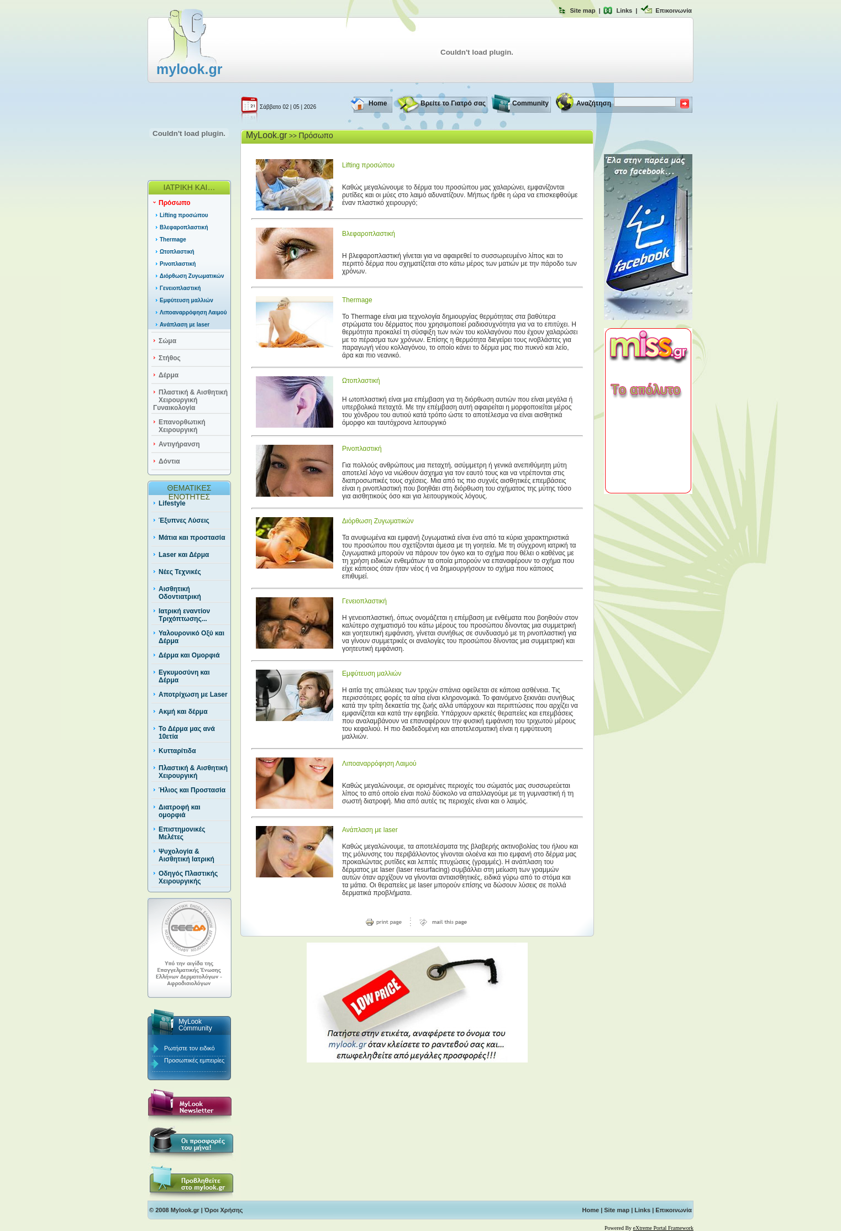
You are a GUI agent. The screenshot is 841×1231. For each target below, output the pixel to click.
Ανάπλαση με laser (184, 325)
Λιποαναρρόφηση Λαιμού (193, 312)
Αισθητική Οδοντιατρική (180, 593)
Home (378, 103)
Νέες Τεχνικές (180, 572)
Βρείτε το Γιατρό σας (453, 103)
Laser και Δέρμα (184, 555)
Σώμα (167, 341)
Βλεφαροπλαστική (184, 227)
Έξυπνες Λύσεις (184, 520)
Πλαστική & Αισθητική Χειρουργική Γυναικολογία (190, 400)
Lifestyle (172, 503)
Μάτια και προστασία (192, 537)
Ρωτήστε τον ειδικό (189, 1048)
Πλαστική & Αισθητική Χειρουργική (193, 772)
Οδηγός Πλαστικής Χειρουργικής (188, 877)
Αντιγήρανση (179, 444)
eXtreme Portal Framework (663, 1228)
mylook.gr (189, 69)
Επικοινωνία (673, 10)
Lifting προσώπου (184, 215)
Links (624, 10)
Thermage (173, 239)
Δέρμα (168, 375)
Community (530, 103)
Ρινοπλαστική (178, 264)
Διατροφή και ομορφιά (180, 811)
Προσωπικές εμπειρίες (194, 1060)
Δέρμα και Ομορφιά (189, 655)
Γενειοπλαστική (180, 288)
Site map (583, 10)
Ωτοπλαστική (177, 252)
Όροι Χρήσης (223, 1210)
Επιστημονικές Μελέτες (182, 833)
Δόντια (169, 461)
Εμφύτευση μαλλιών (186, 300)
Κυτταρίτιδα (177, 751)
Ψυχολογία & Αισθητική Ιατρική (186, 855)
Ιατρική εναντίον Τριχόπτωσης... (184, 615)
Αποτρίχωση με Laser (193, 694)
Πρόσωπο (175, 203)
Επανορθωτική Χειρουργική (182, 426)
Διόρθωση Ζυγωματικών (192, 276)
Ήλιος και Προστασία (192, 790)
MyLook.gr (266, 135)
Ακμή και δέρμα (183, 712)
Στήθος (170, 358)
